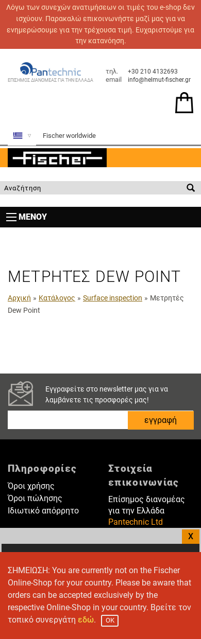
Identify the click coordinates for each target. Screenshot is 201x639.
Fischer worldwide (69, 135)
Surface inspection (112, 298)
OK (110, 620)
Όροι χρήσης (31, 486)
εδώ (86, 620)
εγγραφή (160, 420)
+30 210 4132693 (153, 71)
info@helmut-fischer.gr (159, 79)
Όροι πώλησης (35, 498)
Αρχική (19, 298)
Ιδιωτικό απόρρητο (43, 511)
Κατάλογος (57, 298)
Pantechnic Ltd (135, 522)
